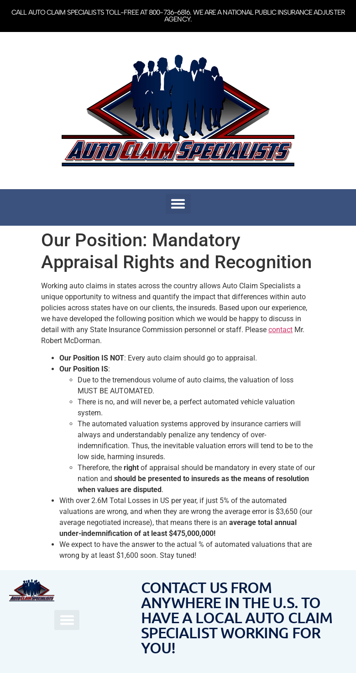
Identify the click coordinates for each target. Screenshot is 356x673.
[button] (178, 204)
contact (280, 329)
